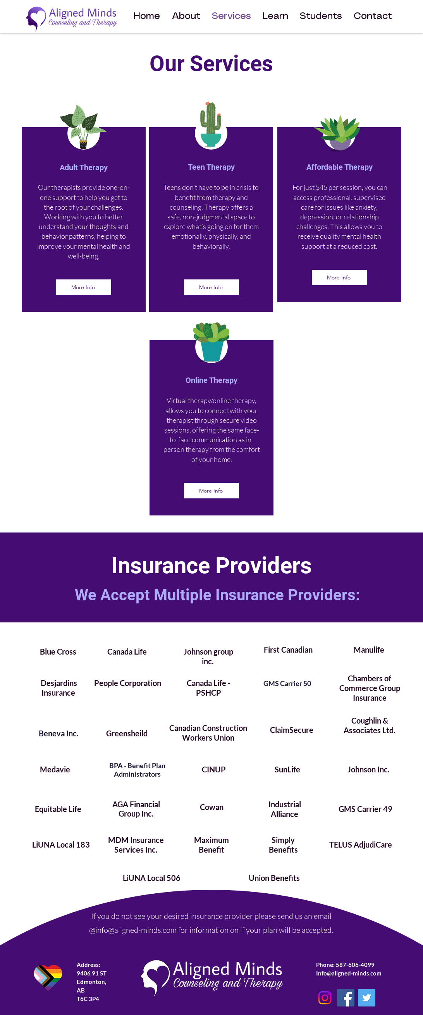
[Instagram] (325, 997)
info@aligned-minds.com (136, 930)
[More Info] (83, 287)
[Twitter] (366, 997)
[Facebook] (345, 997)
